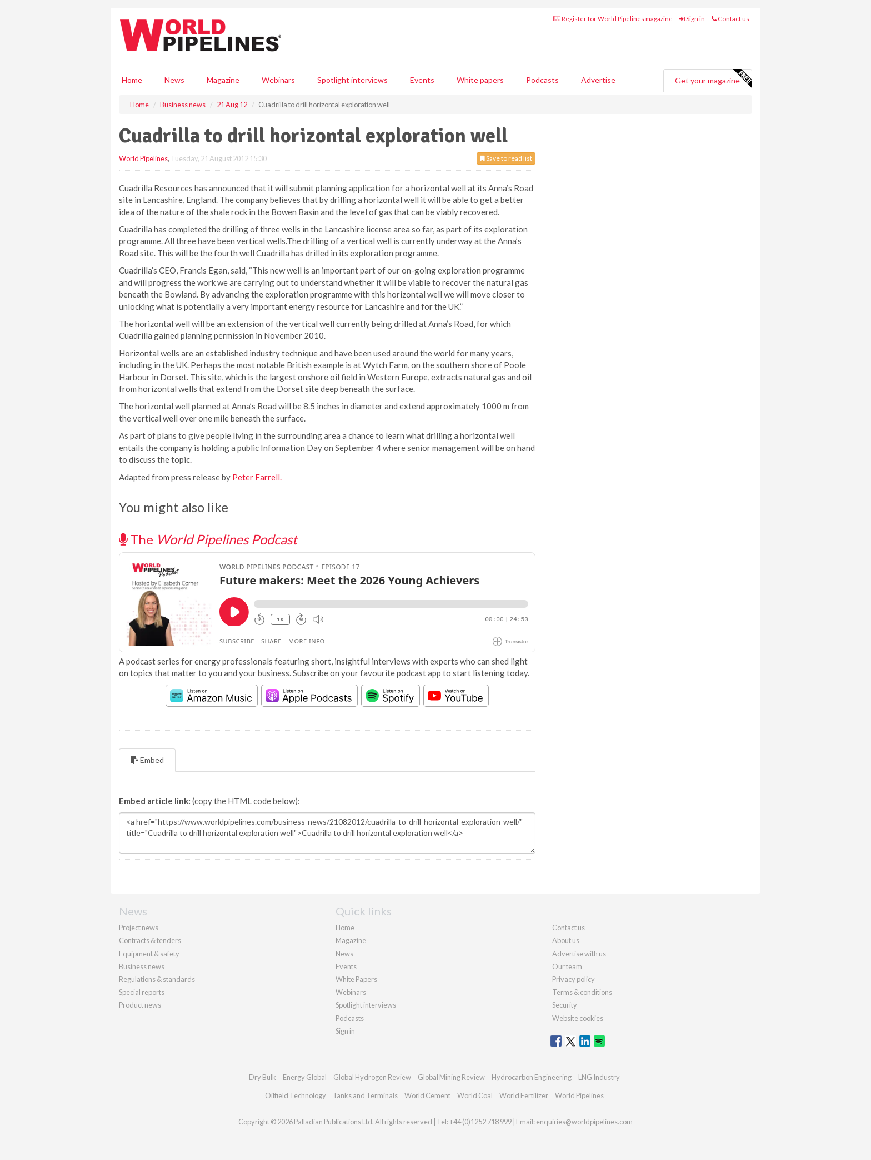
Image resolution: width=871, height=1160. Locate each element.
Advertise (598, 80)
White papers (480, 80)
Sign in (692, 18)
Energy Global (305, 1077)
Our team (567, 966)
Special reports (141, 992)
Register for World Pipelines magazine (613, 18)
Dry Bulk (262, 1077)
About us (565, 940)
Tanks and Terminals (365, 1095)
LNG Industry (599, 1077)
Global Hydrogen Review (372, 1077)
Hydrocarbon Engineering (532, 1077)
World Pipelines (143, 158)
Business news (141, 966)
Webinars (278, 80)
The (208, 539)
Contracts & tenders (150, 940)
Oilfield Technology (295, 1095)
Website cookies (577, 1018)
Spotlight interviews (352, 80)
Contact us (730, 18)
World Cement (427, 1095)
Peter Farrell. (257, 477)
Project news (138, 927)
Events (422, 80)
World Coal (475, 1095)
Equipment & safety (149, 953)
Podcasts (542, 80)
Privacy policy (573, 979)
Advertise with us (579, 953)
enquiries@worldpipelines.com (584, 1121)
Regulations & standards (157, 979)
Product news (140, 1004)
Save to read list (506, 158)
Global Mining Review (451, 1077)
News (344, 953)
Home (132, 80)
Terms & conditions (582, 992)
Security (564, 1004)
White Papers (356, 979)
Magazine (223, 80)
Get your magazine (713, 79)
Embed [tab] (147, 760)
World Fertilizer (523, 1095)
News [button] (174, 80)
